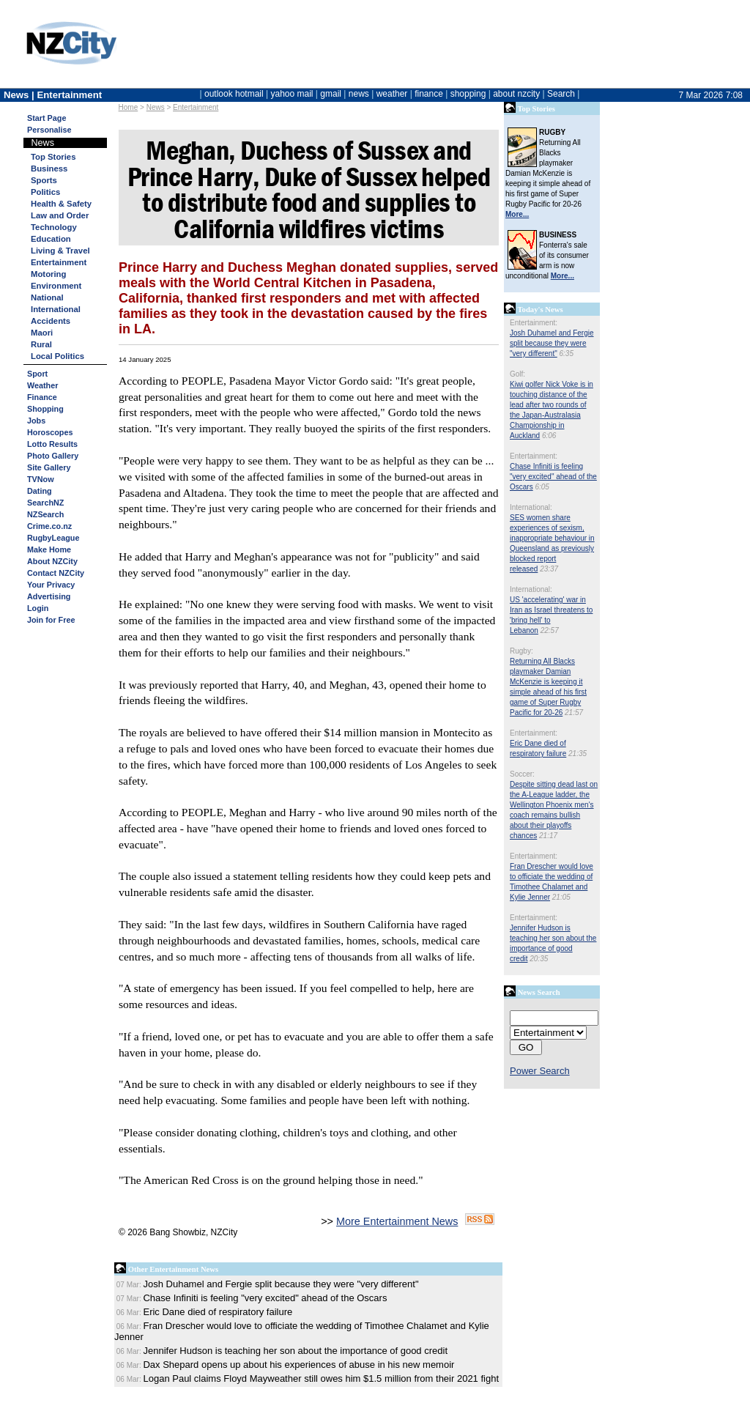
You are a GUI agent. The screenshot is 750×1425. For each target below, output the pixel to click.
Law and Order (60, 215)
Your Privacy (51, 584)
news (359, 94)
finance (429, 94)
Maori (42, 332)
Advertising (48, 596)
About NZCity (52, 561)
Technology (54, 227)
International (56, 309)
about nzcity (516, 94)
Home (128, 107)
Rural (41, 344)
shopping (468, 94)
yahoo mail (292, 94)
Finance (42, 397)
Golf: (517, 374)
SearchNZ (45, 502)
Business (49, 168)
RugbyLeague (53, 537)
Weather (42, 385)
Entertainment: (533, 323)
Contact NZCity (55, 573)
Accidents (50, 321)
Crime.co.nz (49, 526)
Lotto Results (52, 444)
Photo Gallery (52, 455)
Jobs (36, 420)
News (155, 107)
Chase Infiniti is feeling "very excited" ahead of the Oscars (553, 476)
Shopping (45, 408)
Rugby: (521, 651)
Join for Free (51, 619)
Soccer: (522, 774)
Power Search (540, 1070)
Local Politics (57, 356)
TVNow (40, 479)
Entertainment (195, 107)
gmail (330, 94)
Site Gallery (48, 467)
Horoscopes (50, 432)
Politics (45, 192)
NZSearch (45, 514)
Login (37, 608)
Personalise (49, 129)
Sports (44, 180)
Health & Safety (61, 203)
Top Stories (53, 156)
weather (392, 94)
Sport (37, 373)
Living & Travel (60, 250)
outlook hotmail (234, 94)
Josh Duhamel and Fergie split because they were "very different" (552, 343)
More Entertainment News (397, 1221)
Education (51, 238)
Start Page (46, 118)
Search (561, 94)
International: (531, 507)
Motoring (48, 274)
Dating (39, 490)
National (47, 297)
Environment (56, 285)
